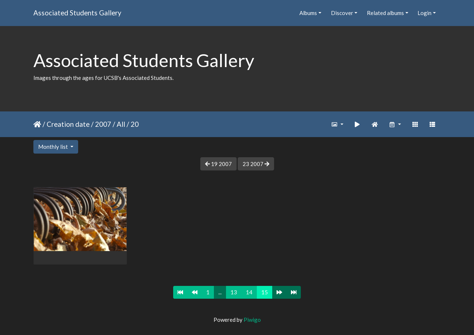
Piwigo (252, 319)
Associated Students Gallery (77, 12)
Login (424, 13)
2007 (103, 124)
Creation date (68, 124)
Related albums (385, 13)
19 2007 (218, 164)
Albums (308, 13)
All (121, 124)
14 (249, 292)
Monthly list (53, 146)
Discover (342, 13)
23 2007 (256, 164)
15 (264, 292)
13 (233, 292)
